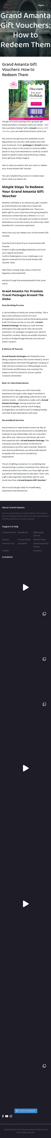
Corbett (5, 551)
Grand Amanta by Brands (41, 545)
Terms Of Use (8, 543)
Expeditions (23, 532)
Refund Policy (39, 539)
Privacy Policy (24, 539)
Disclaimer (22, 543)
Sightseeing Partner (38, 534)
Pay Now (37, 551)
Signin (41, 5)
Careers (5, 539)
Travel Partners (9, 532)
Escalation (22, 551)
